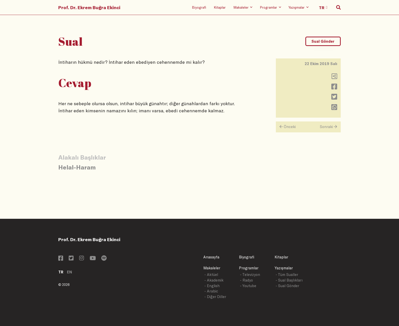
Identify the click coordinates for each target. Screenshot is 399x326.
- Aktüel (211, 274)
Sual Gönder (322, 41)
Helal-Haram (77, 167)
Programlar (249, 268)
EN (69, 272)
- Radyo (246, 280)
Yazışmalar (284, 268)
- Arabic (211, 291)
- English (212, 286)
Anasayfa (211, 257)
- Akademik (213, 280)
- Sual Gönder (287, 286)
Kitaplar (220, 7)
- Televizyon (250, 274)
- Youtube (248, 286)
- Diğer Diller (215, 296)
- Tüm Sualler (287, 274)
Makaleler (211, 268)
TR (60, 272)
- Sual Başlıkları (289, 280)
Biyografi (199, 7)
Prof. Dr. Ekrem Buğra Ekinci (89, 7)
